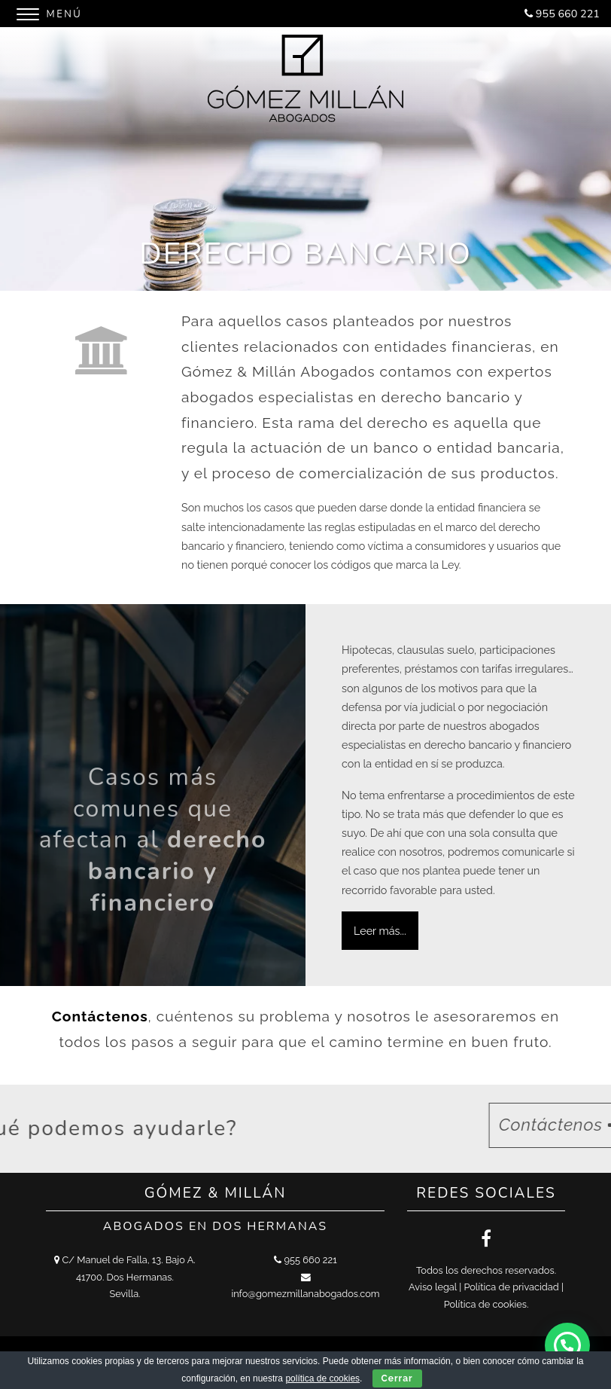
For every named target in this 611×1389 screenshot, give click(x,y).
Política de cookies (485, 1304)
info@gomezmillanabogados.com (305, 1293)
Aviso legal (433, 1287)
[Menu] (51, 12)
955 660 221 (568, 13)
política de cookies (322, 1378)
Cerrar (397, 1378)
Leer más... (380, 930)
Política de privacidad (511, 1287)
